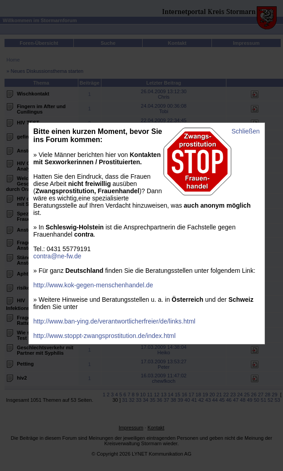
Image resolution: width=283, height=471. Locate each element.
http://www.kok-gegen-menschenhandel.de (93, 285)
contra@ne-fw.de (58, 256)
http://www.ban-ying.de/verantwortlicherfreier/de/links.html (115, 321)
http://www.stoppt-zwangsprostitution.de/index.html (105, 335)
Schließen (245, 131)
